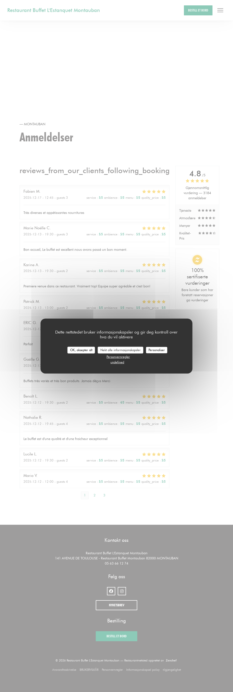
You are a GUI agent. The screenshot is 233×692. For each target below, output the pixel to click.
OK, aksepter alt (81, 350)
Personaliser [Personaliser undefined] (156, 350)
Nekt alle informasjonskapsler (120, 350)
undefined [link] (117, 362)
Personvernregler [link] (118, 356)
